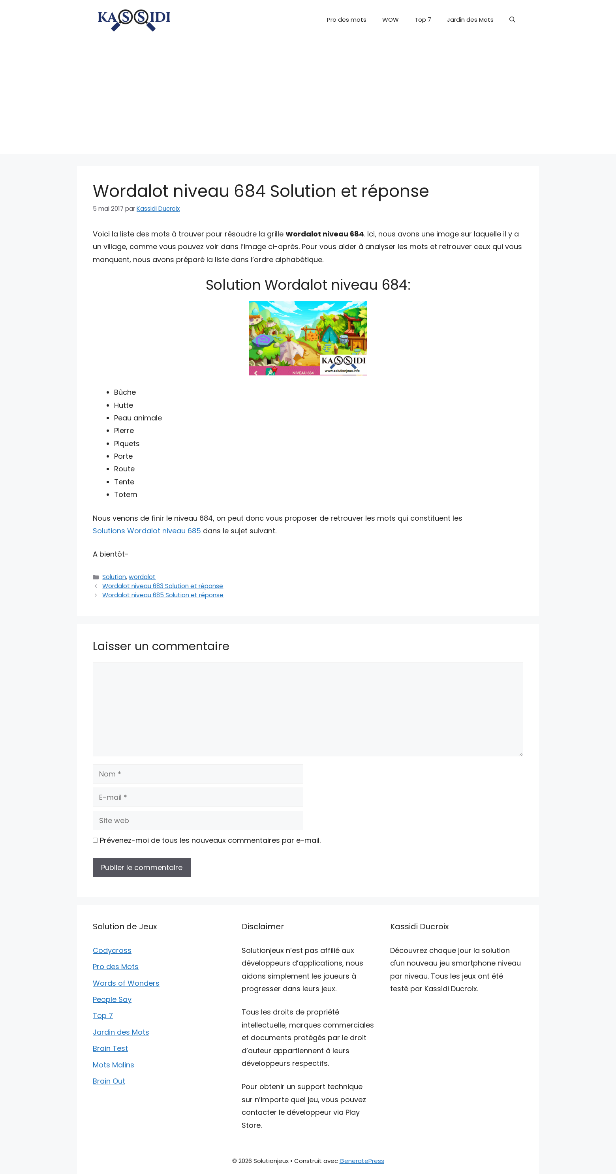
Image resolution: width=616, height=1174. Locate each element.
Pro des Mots (116, 966)
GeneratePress (362, 1161)
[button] (512, 20)
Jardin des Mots (470, 19)
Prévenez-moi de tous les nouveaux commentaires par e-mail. (210, 840)
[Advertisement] (308, 98)
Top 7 (423, 19)
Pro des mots (346, 19)
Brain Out (109, 1081)
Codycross (112, 950)
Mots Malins (113, 1065)
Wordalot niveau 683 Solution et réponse (162, 586)
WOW (390, 19)
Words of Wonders (126, 983)
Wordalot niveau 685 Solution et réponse (162, 595)
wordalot (142, 577)
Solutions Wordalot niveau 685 (147, 531)
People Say (112, 999)
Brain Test (110, 1048)
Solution (114, 577)
